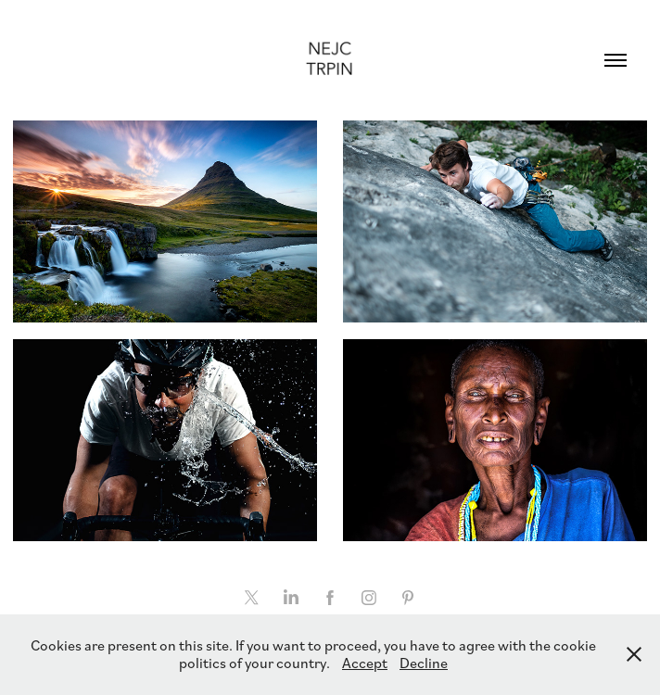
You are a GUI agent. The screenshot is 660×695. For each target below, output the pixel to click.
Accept (364, 662)
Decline (424, 662)
